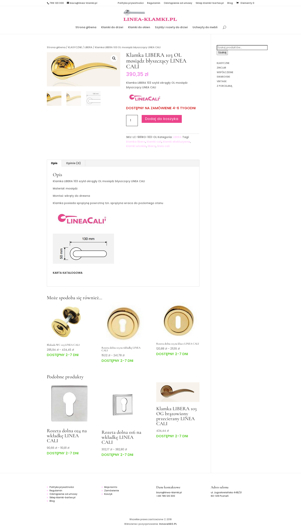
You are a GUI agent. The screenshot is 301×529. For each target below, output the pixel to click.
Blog (230, 3)
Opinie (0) (73, 163)
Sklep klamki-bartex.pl (210, 3)
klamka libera (135, 142)
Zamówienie (111, 490)
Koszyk (108, 494)
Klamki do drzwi (112, 27)
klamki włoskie (136, 146)
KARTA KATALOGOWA (68, 273)
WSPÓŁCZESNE (225, 72)
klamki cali (154, 142)
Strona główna (85, 27)
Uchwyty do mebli (205, 27)
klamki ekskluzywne (176, 142)
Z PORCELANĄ (224, 86)
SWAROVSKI (223, 76)
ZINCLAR (221, 67)
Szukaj (222, 52)
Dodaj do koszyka (161, 118)
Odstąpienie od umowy (178, 3)
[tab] (54, 163)
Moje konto (110, 487)
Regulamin (153, 3)
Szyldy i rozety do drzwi (171, 27)
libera (152, 146)
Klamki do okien (139, 27)
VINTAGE (222, 81)
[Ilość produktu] (132, 120)
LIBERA (88, 47)
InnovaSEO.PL (168, 524)
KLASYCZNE (75, 47)
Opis (54, 163)
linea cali (163, 146)
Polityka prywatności (131, 3)
